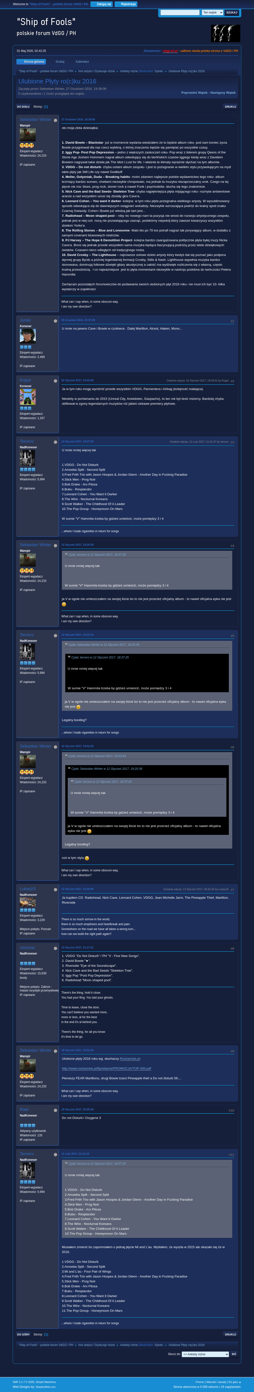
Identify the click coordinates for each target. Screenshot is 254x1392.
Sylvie (159, 71)
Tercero (27, 441)
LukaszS (28, 888)
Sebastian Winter (35, 119)
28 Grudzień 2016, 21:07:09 (78, 320)
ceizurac (27, 947)
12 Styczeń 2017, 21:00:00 (77, 888)
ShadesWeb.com (46, 1386)
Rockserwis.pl (130, 1058)
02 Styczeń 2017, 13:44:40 (77, 380)
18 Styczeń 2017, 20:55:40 (77, 1109)
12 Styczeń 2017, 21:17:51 (77, 947)
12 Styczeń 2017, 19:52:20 (77, 746)
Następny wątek (223, 92)
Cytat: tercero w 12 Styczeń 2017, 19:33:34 (97, 756)
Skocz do (174, 1354)
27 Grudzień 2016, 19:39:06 (78, 119)
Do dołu (23, 106)
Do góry (23, 1334)
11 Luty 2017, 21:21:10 (75, 1153)
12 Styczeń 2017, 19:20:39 (77, 544)
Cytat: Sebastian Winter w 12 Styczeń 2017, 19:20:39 (103, 644)
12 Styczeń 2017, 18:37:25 (77, 441)
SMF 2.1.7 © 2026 (23, 1381)
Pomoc (200, 1381)
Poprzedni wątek (194, 92)
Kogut (25, 380)
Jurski (25, 320)
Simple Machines (46, 1381)
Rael (24, 1109)
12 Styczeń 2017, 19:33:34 (77, 634)
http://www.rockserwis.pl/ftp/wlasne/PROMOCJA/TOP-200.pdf (106, 1068)
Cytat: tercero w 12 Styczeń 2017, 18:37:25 (97, 554)
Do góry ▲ (235, 1381)
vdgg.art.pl (170, 51)
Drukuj (230, 106)
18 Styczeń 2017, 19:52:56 (77, 1050)
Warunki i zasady (216, 1381)
